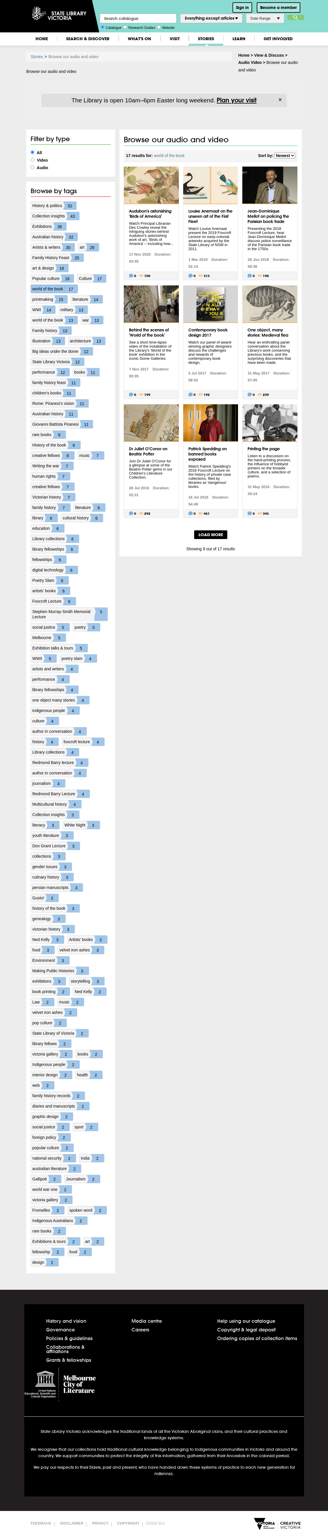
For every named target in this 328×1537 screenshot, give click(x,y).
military (73, 310)
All (36, 152)
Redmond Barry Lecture (61, 794)
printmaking (50, 299)
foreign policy (51, 1137)
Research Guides (139, 27)
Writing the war (53, 466)
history (45, 742)
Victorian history (53, 497)
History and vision (66, 1321)
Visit (175, 38)
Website (166, 27)
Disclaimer (71, 1523)
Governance (60, 1329)
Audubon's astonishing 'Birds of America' (150, 213)
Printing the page (264, 448)
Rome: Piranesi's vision (60, 403)
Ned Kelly (48, 940)
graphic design (52, 1116)
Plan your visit (236, 100)
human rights (51, 476)
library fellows (51, 1044)
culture (45, 721)
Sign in (242, 7)
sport (86, 1127)
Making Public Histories (60, 971)
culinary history (53, 877)
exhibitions (49, 981)
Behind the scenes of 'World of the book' (149, 332)
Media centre (147, 1321)
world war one (52, 1189)
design (45, 1262)
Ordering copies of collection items (257, 1338)
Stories (206, 38)
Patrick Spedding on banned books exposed (207, 454)
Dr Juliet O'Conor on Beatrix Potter (148, 451)
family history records (58, 1096)
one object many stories (60, 700)
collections (48, 856)
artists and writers (55, 669)
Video (39, 160)
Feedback (41, 1523)
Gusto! (45, 898)
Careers (140, 1329)
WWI (43, 310)
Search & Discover (87, 38)
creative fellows (53, 455)
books (87, 372)
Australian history (55, 237)
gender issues (52, 867)
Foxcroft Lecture (54, 601)
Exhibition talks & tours (60, 648)
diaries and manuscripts (60, 1106)
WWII (44, 658)
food (43, 950)
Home (41, 38)
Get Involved (278, 38)
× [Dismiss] (280, 100)
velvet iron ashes (81, 950)
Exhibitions (49, 226)
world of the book (55, 289)
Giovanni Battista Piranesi (62, 424)
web (43, 1085)
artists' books (51, 591)
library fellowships (55, 549)
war (93, 320)
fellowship (48, 1252)
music (91, 455)
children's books (54, 393)
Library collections (55, 539)
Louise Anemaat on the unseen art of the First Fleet (210, 216)
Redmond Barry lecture (60, 763)
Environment (51, 960)
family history (51, 507)
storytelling (87, 981)
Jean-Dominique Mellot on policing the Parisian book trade (268, 216)
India (92, 1158)
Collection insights (55, 216)
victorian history (53, 929)
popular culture (53, 1148)
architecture (87, 341)
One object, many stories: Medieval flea (268, 332)
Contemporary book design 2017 (208, 332)
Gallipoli (46, 1179)
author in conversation (59, 731)
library (45, 518)
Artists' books (88, 940)
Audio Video (250, 62)
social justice (51, 627)
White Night (82, 825)
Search (296, 17)
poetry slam (79, 658)
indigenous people (56, 710)
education (48, 528)
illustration (48, 341)
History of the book (56, 445)
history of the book (56, 908)
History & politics (54, 206)
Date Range (265, 18)
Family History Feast (58, 258)
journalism (48, 783)
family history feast (56, 383)
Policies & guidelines (69, 1338)
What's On (139, 38)
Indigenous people (56, 1064)
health (89, 1075)
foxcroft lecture (83, 742)
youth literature (53, 835)
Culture (92, 278)
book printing (51, 992)
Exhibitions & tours (56, 1241)
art (89, 247)
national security (54, 1158)
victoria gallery (52, 1054)
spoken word (87, 1210)
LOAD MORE (210, 534)
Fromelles (48, 1210)
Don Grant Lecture (56, 846)
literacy (45, 825)
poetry (87, 627)
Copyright (128, 1523)
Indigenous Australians (59, 1221)
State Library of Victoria (60, 1033)
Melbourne (49, 638)
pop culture (49, 1023)
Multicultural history (56, 804)
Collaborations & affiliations (65, 1349)
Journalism (83, 1179)
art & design (50, 268)
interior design (52, 1075)
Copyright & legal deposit (246, 1329)
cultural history (83, 518)
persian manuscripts (57, 887)
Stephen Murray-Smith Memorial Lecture (70, 614)
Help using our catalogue (246, 1321)
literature (87, 299)
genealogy (48, 919)
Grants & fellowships (68, 1360)
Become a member (278, 7)
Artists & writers (53, 247)
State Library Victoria (58, 362)
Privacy (100, 1523)
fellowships (49, 560)
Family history (52, 330)
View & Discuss (269, 55)
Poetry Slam (50, 580)
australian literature (56, 1169)
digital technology (55, 570)
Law (43, 1002)
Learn (239, 38)
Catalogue (111, 27)
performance (51, 372)
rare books (49, 435)
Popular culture (53, 278)
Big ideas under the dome (62, 351)
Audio (39, 167)
